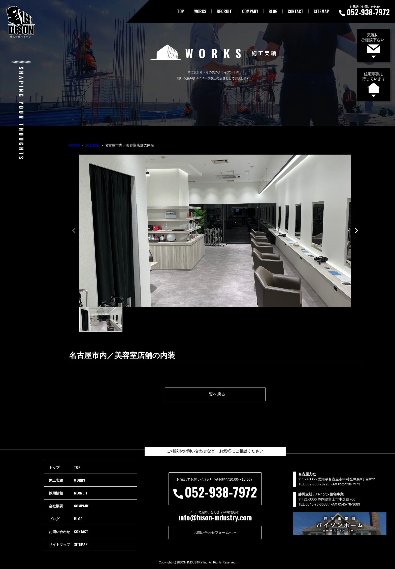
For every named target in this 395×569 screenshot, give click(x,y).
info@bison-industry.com (215, 517)
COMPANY (250, 11)
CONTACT (295, 11)
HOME (74, 145)
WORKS (200, 11)
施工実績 (92, 145)
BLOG (273, 11)
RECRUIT (224, 11)
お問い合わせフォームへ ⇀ (215, 532)
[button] (356, 230)
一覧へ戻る (215, 394)
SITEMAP (321, 11)
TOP (180, 11)
